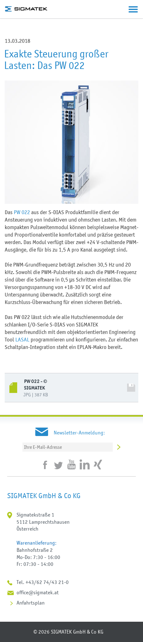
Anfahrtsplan (31, 603)
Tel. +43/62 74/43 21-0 (43, 582)
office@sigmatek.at (38, 592)
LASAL (22, 339)
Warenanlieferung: (37, 543)
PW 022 (22, 212)
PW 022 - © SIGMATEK (35, 384)
